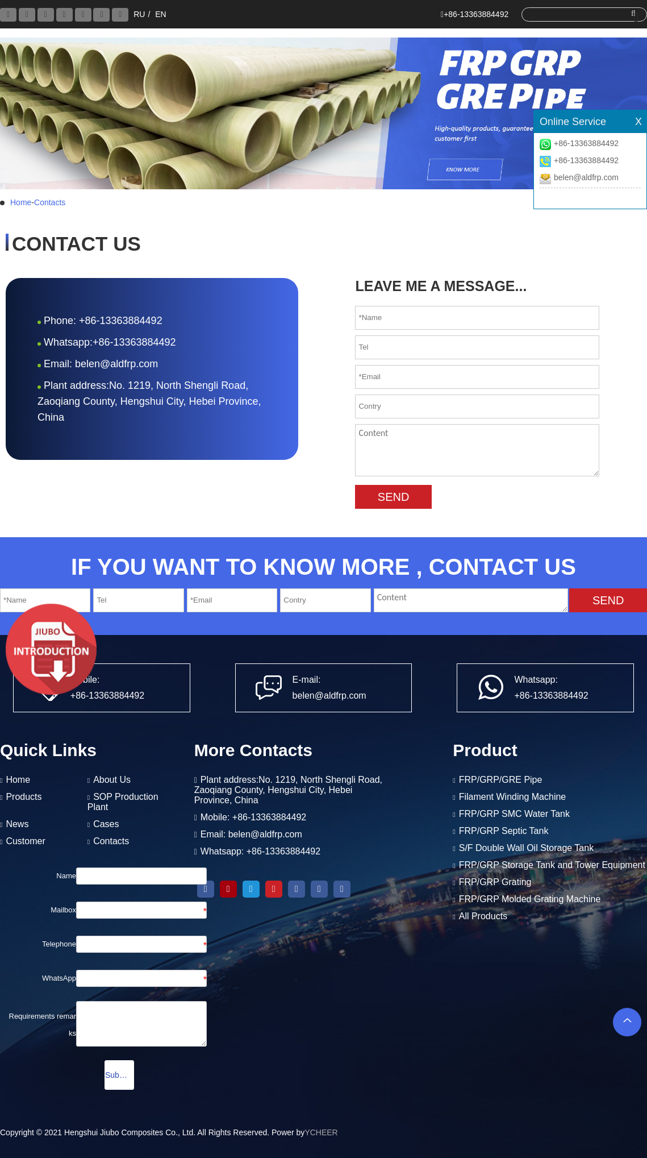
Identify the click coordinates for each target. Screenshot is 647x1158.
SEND (394, 497)
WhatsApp (59, 978)
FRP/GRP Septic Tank (504, 831)
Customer (25, 841)
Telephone (59, 944)
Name (66, 875)
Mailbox (63, 910)
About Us (112, 780)
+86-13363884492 (586, 143)
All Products (483, 916)
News (17, 824)
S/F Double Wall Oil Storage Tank (526, 848)
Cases (106, 824)
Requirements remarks (43, 1024)
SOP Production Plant (122, 802)
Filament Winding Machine (512, 797)
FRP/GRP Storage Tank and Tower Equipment (552, 865)
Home (20, 202)
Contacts (49, 202)
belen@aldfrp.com (586, 177)
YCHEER (320, 1132)
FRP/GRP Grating (495, 882)
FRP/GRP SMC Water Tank (514, 814)
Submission (119, 1075)
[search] (581, 14)
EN (160, 14)
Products (23, 797)
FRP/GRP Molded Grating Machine (530, 899)
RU (139, 14)
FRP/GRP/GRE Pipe (500, 780)
